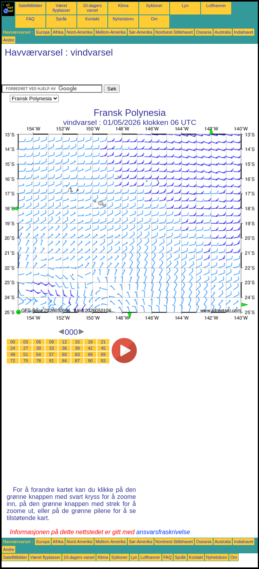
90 (90, 360)
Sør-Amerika (140, 32)
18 (90, 342)
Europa (42, 32)
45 (103, 348)
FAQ (30, 18)
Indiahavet (243, 32)
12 (64, 342)
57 (51, 354)
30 (38, 348)
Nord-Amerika (79, 32)
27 (26, 348)
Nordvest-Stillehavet (174, 32)
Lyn (185, 5)
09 (51, 342)
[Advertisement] (93, 73)
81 (51, 360)
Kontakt (92, 18)
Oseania (204, 32)
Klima (123, 5)
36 (64, 348)
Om (154, 18)
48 (13, 354)
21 (103, 342)
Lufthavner (216, 5)
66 (90, 354)
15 (77, 342)
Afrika (58, 32)
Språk (61, 18)
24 (13, 348)
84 (64, 360)
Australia (223, 32)
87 (77, 360)
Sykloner (154, 5)
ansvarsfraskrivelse (163, 532)
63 (77, 354)
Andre (8, 40)
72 (13, 360)
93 (103, 360)
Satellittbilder (30, 5)
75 (26, 360)
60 (64, 354)
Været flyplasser (61, 8)
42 (90, 348)
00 (13, 342)
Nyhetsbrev (123, 18)
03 (26, 342)
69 (103, 354)
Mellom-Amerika (111, 32)
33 (51, 348)
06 (38, 342)
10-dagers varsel (92, 8)
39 (77, 348)
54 (38, 354)
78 (38, 360)
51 (26, 354)
